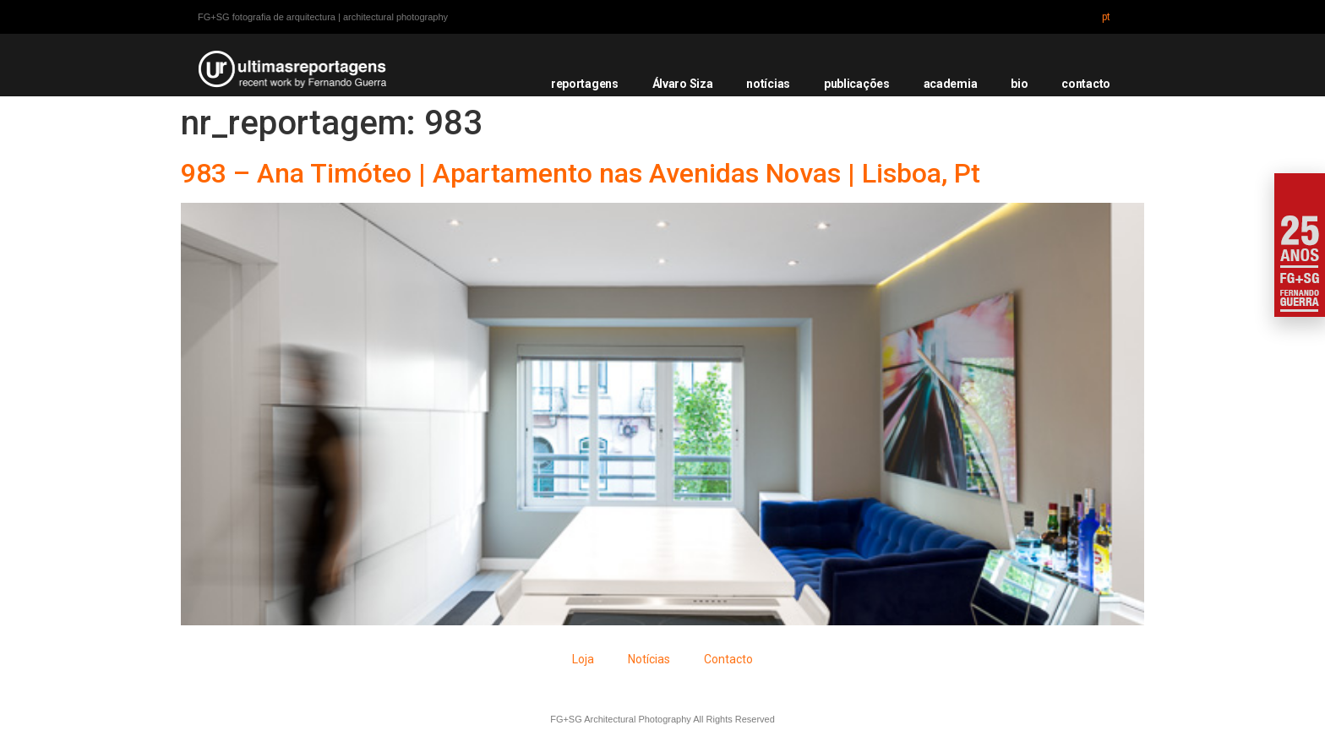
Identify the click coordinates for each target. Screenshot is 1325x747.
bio (1019, 83)
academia (951, 83)
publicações (857, 83)
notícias (768, 83)
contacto (1085, 83)
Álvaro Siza (682, 83)
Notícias (649, 659)
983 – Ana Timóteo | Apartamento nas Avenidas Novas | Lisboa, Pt (580, 173)
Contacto (728, 659)
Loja (583, 659)
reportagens (585, 83)
